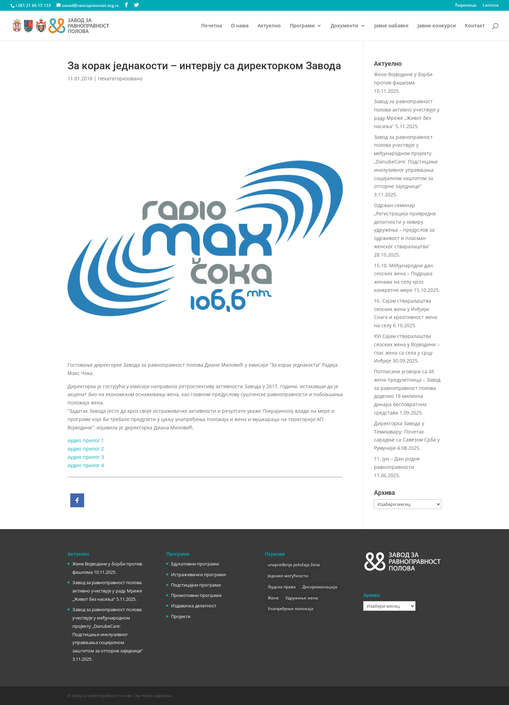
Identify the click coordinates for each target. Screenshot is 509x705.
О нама (240, 26)
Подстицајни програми (196, 585)
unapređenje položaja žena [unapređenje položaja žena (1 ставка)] (294, 565)
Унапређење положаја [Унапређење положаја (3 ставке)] (290, 609)
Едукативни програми (195, 564)
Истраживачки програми (198, 574)
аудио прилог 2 (86, 448)
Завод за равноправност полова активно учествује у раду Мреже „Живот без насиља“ (107, 590)
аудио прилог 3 (86, 457)
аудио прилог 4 (86, 465)
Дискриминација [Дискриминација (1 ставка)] (319, 587)
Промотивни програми (196, 595)
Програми (302, 26)
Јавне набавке (391, 26)
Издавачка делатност (193, 606)
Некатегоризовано (120, 78)
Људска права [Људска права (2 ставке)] (282, 587)
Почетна (211, 26)
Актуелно (269, 26)
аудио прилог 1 (86, 440)
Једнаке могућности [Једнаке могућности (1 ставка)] (288, 576)
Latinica (491, 5)
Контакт (475, 26)
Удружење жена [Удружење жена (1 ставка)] (301, 598)
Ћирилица (465, 5)
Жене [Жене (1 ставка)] (273, 598)
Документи (344, 26)
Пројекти (180, 616)
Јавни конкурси (437, 26)
